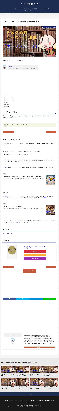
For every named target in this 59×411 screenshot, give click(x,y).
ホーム (6, 8)
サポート (16, 8)
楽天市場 (35, 251)
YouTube (40, 8)
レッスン (11, 8)
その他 (6, 102)
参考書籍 (6, 106)
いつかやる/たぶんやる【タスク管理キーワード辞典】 (36, 387)
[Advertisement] (16, 82)
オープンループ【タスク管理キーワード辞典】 (7, 387)
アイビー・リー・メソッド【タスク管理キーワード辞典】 (50, 375)
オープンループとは (8, 98)
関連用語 (6, 104)
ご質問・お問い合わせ (48, 8)
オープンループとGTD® (9, 100)
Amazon (34, 254)
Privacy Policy (35, 406)
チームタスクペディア (24, 8)
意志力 (5, 196)
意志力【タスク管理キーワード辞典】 (13, 206)
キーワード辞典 (33, 8)
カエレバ (28, 248)
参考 (45, 197)
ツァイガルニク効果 (8, 233)
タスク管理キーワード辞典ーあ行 (49, 27)
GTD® (21, 116)
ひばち (10, 66)
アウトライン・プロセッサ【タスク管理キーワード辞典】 (21, 375)
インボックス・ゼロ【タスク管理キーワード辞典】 (7, 375)
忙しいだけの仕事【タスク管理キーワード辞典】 (50, 387)
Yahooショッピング (35, 258)
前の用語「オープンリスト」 (8, 131)
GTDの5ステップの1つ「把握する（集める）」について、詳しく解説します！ (23, 176)
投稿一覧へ (39, 347)
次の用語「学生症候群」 (51, 131)
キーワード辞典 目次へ (29, 270)
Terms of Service (44, 406)
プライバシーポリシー (29, 10)
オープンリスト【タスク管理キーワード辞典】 (21, 387)
